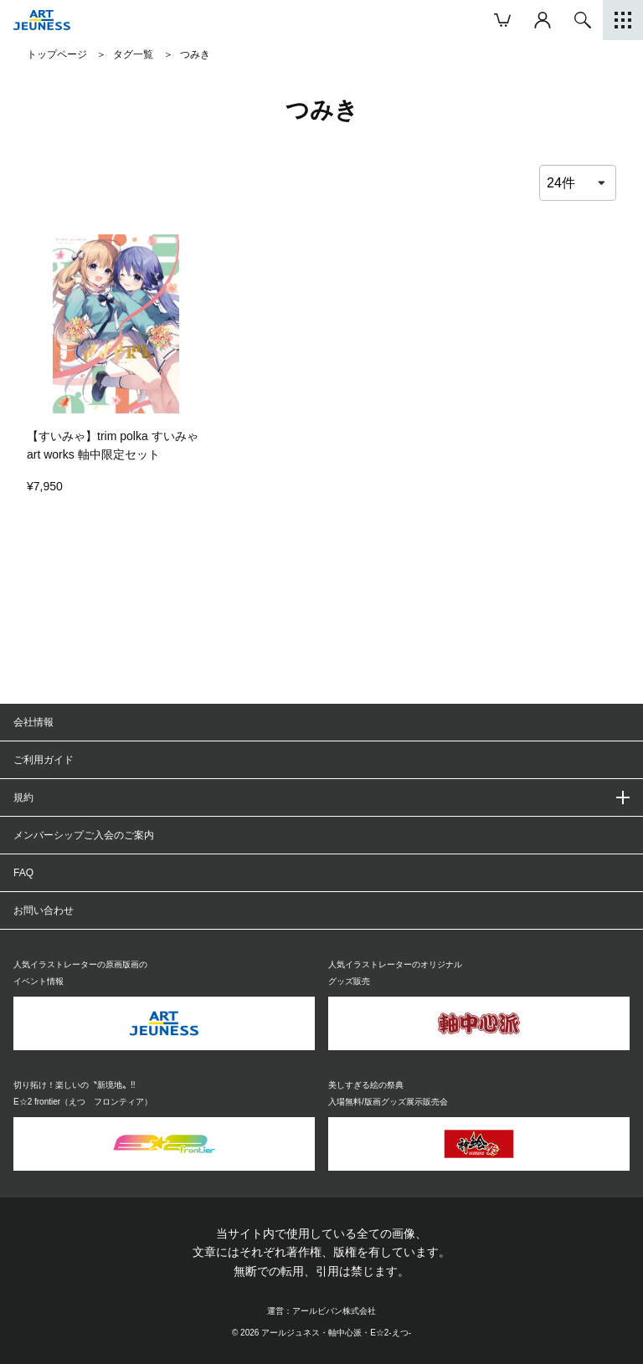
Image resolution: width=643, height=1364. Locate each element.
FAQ (23, 873)
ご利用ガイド (43, 760)
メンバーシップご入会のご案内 (83, 835)
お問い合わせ (43, 910)
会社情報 (33, 722)
